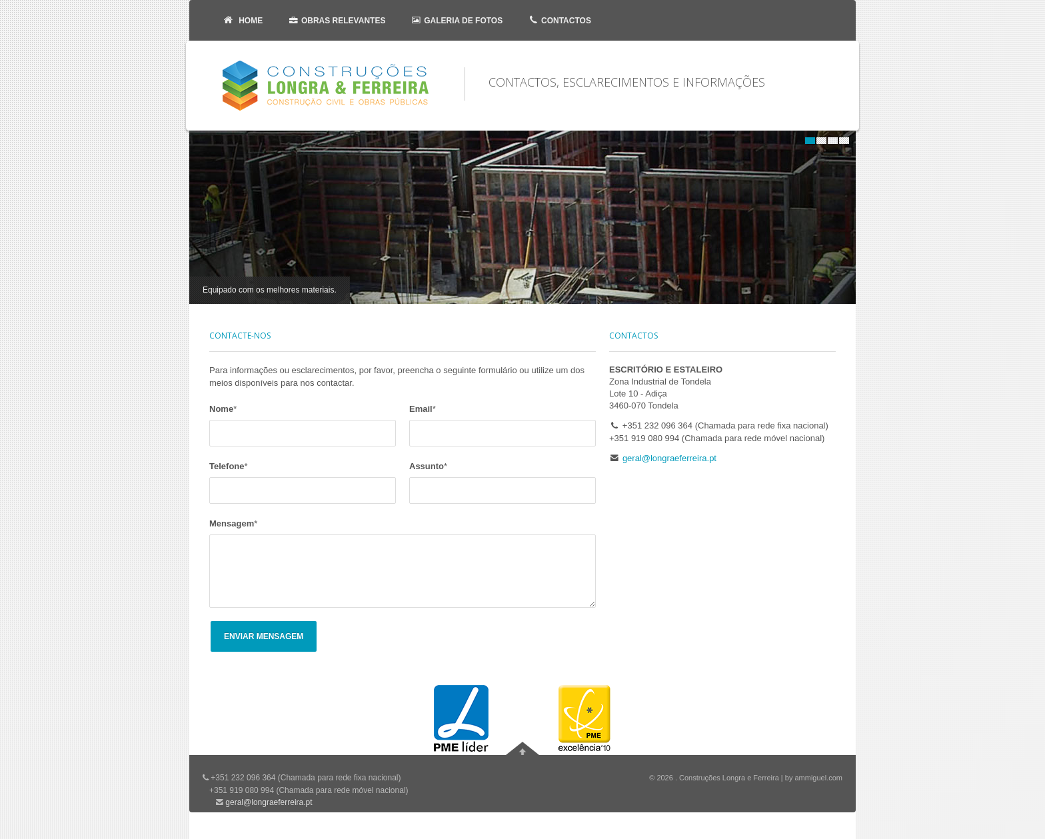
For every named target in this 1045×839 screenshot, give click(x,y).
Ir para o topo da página (522, 748)
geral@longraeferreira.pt (669, 458)
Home (242, 20)
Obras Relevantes (335, 20)
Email (422, 409)
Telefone (228, 466)
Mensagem (233, 523)
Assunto (428, 466)
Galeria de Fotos (455, 20)
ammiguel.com (818, 778)
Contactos (558, 20)
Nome (223, 409)
